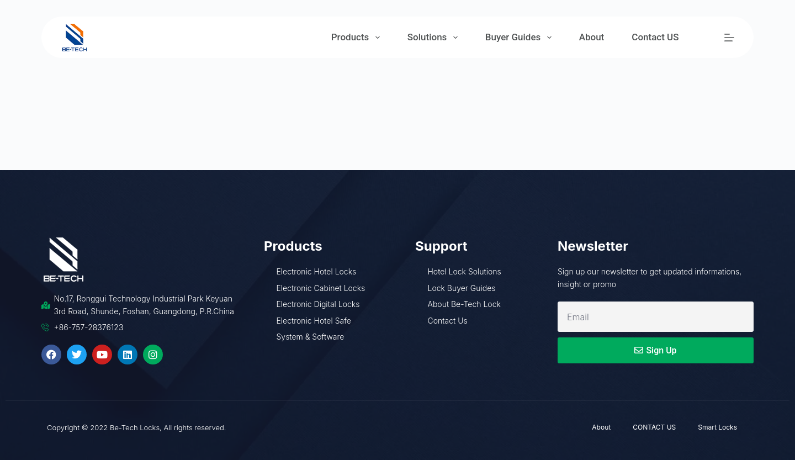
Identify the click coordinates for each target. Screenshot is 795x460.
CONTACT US (654, 427)
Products (357, 37)
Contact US (655, 37)
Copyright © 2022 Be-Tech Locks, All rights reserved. (136, 427)
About (592, 37)
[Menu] (729, 38)
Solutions (434, 37)
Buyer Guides (520, 37)
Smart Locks (717, 427)
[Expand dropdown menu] (377, 37)
